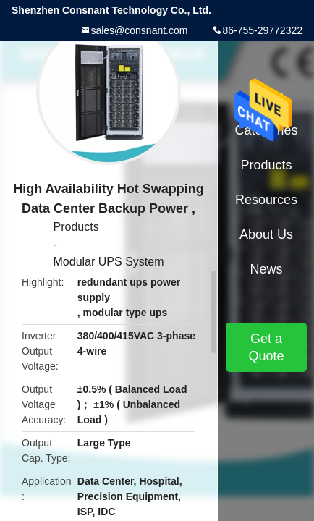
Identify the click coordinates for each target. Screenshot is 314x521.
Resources (266, 199)
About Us (266, 234)
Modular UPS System (109, 261)
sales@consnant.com (138, 30)
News (266, 269)
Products (76, 227)
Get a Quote (266, 347)
